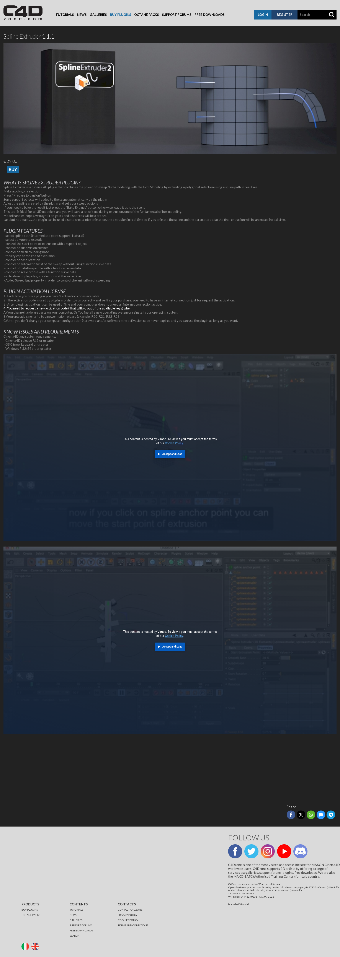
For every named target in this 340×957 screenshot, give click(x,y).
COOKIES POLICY (128, 920)
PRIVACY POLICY (127, 914)
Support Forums (176, 14)
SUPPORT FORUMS (81, 925)
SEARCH (74, 935)
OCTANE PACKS (30, 914)
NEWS (73, 914)
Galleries (98, 14)
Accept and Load (172, 454)
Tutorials (65, 14)
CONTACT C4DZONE (130, 909)
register (284, 14)
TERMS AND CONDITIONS (133, 925)
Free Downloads (209, 14)
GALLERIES (76, 920)
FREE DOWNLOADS (81, 930)
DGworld (243, 904)
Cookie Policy (174, 443)
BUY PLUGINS (29, 909)
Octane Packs (146, 14)
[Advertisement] (133, 767)
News (82, 14)
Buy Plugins (120, 14)
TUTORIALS (76, 909)
